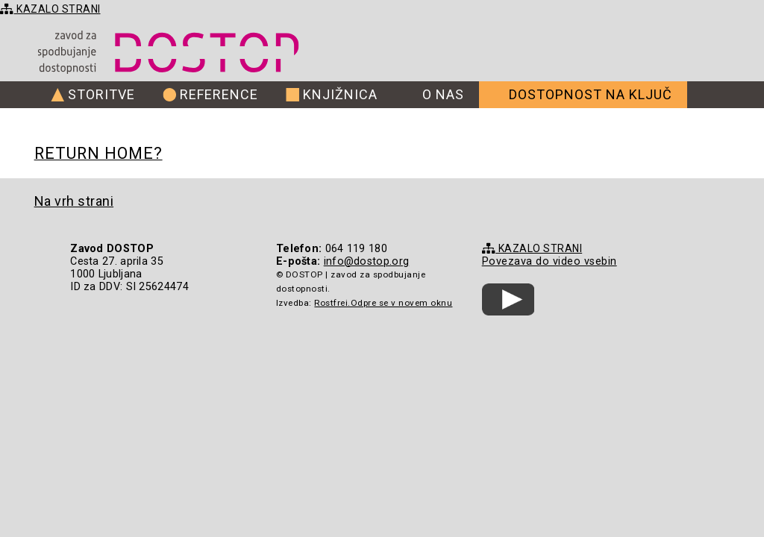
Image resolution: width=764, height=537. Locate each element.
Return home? (98, 153)
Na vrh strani (74, 201)
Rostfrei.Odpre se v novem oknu (383, 303)
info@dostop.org (367, 261)
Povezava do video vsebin (549, 261)
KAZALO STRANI (50, 9)
